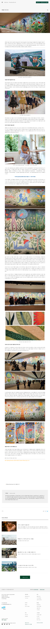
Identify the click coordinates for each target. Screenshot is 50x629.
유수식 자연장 (27, 606)
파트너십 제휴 (39, 606)
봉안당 (26, 604)
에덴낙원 (26, 594)
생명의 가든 (38, 596)
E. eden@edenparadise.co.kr (6, 604)
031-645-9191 (36, 589)
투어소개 (26, 614)
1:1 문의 (38, 616)
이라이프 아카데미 (40, 622)
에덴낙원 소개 (27, 596)
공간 (37, 594)
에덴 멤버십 (38, 604)
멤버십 (38, 602)
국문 (2, 619)
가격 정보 (38, 609)
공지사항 (38, 618)
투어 (25, 612)
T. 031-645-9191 (4, 602)
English (5, 619)
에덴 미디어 (39, 2)
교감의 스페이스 (39, 599)
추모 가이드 (38, 619)
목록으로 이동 (25, 577)
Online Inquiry (42, 589)
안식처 (26, 602)
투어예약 (26, 616)
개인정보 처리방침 (5, 618)
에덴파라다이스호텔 (44, 2)
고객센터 (38, 612)
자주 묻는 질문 (39, 614)
